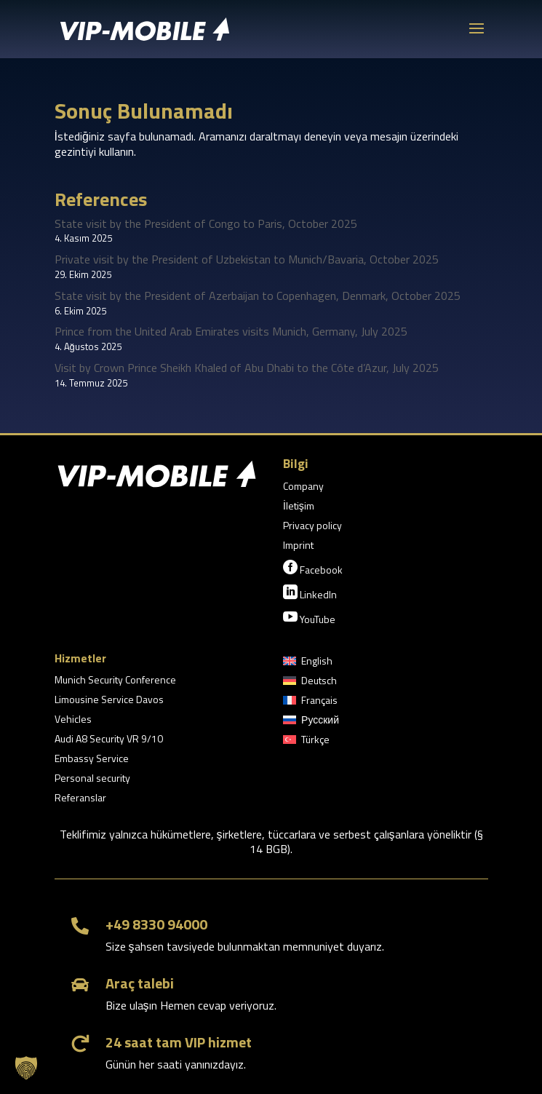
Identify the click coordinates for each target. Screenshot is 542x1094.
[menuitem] (307, 664)
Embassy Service (92, 759)
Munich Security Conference (115, 681)
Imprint (298, 546)
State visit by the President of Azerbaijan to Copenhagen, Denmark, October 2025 (258, 295)
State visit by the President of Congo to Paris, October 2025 (206, 223)
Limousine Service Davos (109, 700)
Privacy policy (312, 526)
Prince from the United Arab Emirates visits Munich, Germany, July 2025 (231, 331)
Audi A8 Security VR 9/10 (109, 740)
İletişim (298, 507)
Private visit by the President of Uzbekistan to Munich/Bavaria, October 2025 (247, 259)
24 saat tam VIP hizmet (178, 1042)
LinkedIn (310, 593)
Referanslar (80, 799)
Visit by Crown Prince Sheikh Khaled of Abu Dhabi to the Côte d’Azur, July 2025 (247, 367)
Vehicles (73, 720)
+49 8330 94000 (156, 924)
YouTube (309, 618)
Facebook (313, 568)
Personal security (92, 779)
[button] (26, 1068)
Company (303, 487)
